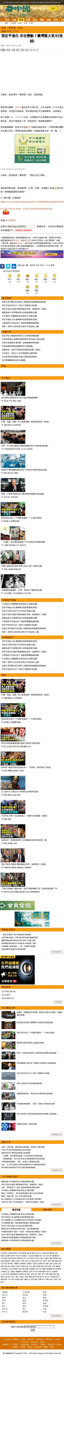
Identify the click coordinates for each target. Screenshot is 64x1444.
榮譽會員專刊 (8, 930)
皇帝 (13, 1279)
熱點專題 (6, 987)
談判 (16, 497)
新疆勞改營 (14, 1274)
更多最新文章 (57, 1170)
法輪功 (12, 1271)
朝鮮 (47, 1263)
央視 (32, 1274)
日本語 (42, 1342)
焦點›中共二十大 (10, 31)
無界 (52, 1347)
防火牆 (55, 1269)
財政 (46, 1266)
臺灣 (30, 127)
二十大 (47, 265)
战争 (19, 795)
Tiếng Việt (34, 1342)
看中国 (19, 10)
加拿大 (51, 1263)
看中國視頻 (10, 220)
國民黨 (52, 1253)
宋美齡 (52, 1277)
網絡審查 (19, 1271)
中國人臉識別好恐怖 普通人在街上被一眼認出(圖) (21, 566)
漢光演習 (46, 1253)
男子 (12, 473)
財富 (49, 1266)
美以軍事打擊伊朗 (8, 991)
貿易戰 (8, 1256)
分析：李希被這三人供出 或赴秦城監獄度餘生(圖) (20, 1187)
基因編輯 (49, 1269)
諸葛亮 (17, 1279)
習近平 (18, 107)
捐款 (23, 1339)
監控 (19, 569)
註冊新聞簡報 (8, 1322)
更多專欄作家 (56, 1316)
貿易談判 (7, 1261)
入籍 (5, 1277)
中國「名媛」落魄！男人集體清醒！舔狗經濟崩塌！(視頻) (25, 422)
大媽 (19, 1269)
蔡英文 (6, 1269)
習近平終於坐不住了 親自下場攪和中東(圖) (19, 305)
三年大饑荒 (8, 593)
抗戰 (37, 1277)
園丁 (4, 1303)
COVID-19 (38, 1253)
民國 (30, 1277)
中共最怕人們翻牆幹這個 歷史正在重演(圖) (19, 316)
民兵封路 (28, 593)
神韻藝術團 (25, 1344)
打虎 (2, 1263)
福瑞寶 (22, 1347)
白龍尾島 (55, 1271)
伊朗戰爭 (27, 868)
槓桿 (5, 1266)
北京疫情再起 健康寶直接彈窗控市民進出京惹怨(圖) (23, 339)
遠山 (24, 1298)
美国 (9, 795)
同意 (53, 8)
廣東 (5, 473)
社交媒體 (39, 1263)
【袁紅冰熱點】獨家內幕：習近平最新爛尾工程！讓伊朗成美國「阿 (29, 889)
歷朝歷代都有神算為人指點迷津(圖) (30, 1043)
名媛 (5, 425)
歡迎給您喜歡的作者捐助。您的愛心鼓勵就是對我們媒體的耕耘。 (27, 209)
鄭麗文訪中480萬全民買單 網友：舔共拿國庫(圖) (20, 1229)
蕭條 (18, 521)
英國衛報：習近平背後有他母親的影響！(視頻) (21, 350)
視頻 (3, 675)
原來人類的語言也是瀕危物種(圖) (29, 1083)
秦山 (4, 1306)
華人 (35, 1274)
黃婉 (14, 401)
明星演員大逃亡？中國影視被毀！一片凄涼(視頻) (21, 518)
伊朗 (12, 497)
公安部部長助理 (9, 449)
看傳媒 (15, 1347)
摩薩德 (13, 868)
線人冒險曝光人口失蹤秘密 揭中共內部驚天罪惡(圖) (21, 1199)
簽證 (57, 1274)
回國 (2, 1277)
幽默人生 (27, 1279)
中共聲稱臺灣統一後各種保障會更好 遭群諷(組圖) (20, 1223)
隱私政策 (49, 1339)
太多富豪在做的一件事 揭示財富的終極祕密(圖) (19, 937)
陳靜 (24, 1300)
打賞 (13, 50)
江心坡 (3, 1274)
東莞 (9, 473)
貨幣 (13, 1266)
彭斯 (59, 1258)
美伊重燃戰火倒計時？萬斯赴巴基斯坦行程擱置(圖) (36, 1063)
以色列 (14, 795)
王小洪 (23, 449)
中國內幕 (7, 868)
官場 (21, 20)
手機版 (3, 50)
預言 (18, 746)
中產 (53, 1266)
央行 (59, 1263)
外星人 (51, 1279)
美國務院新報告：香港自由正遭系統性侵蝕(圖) (35, 1093)
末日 (29, 746)
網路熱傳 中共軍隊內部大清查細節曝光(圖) (19, 312)
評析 (31, 23)
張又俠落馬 (6, 995)
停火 (9, 497)
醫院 (16, 473)
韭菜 (15, 843)
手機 (39, 1279)
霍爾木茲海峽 (13, 771)
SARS (8, 1274)
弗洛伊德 (20, 1258)
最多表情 (47, 1210)
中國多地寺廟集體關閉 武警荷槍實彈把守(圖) (18, 1237)
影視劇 (6, 521)
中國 (5, 569)
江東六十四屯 (33, 1271)
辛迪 (45, 1312)
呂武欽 (17, 449)
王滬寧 (17, 1261)
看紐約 (59, 1344)
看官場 (12, 28)
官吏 (25, 23)
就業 (9, 819)
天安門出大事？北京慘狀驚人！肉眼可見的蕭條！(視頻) (24, 816)
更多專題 (58, 1002)
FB (44, 1263)
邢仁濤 (5, 1309)
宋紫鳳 (5, 1292)
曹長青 (25, 1312)
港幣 (34, 1266)
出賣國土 (24, 1256)
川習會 (21, 771)
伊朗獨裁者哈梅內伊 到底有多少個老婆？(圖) (18, 943)
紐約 (49, 20)
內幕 (20, 23)
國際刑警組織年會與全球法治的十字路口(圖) (18, 940)
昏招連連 (12, 545)
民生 (13, 1277)
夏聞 (45, 1298)
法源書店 (34, 1344)
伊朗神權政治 (35, 892)
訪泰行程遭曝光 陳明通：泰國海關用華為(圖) (20, 343)
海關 (50, 1274)
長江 (41, 1256)
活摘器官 (25, 1271)
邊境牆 (55, 1258)
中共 (17, 117)
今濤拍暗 (26, 1292)
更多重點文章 (56, 1134)
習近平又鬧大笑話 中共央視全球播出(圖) (18, 611)
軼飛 (4, 1298)
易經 (22, 1279)
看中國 (10, 1263)
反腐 (60, 1261)
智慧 (32, 1279)
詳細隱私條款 (18, 8)
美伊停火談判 (9, 892)
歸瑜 (45, 1295)
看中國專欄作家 (10, 1288)
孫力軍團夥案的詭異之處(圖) (14, 360)
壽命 (55, 1279)
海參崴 (58, 1266)
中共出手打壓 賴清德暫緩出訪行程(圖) (16, 1150)
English (57, 1339)
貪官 (49, 1261)
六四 (2, 1258)
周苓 (4, 1300)
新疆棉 (36, 1256)
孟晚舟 (46, 1258)
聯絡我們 (16, 1339)
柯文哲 (13, 1258)
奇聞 (47, 1279)
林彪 (2, 1279)
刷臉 (16, 569)
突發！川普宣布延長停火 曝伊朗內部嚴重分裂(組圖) (22, 494)
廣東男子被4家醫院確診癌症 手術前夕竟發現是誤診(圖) (24, 470)
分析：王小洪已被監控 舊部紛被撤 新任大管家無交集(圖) (24, 446)
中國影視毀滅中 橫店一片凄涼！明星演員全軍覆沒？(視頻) (23, 1232)
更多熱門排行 (57, 1205)
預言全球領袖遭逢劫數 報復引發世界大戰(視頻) (20, 743)
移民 (39, 1274)
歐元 (26, 1266)
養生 (2, 1282)
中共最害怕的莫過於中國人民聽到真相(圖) (19, 357)
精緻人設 (10, 425)
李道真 (25, 1295)
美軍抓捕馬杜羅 (8, 998)
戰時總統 (23, 746)
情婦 (52, 1261)
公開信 (18, 401)
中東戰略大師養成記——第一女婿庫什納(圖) (18, 946)
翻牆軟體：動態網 (41, 1347)
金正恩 (36, 1258)
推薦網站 (5, 1344)
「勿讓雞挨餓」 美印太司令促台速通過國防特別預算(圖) (23, 1159)
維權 (59, 1269)
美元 (9, 1266)
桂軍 (33, 1277)
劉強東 (15, 1269)
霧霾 (44, 1269)
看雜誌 (42, 1344)
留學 (47, 1274)
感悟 (36, 1279)
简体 (8, 50)
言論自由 (22, 1274)
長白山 (49, 1271)
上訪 (8, 1271)
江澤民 (22, 1261)
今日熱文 (6, 378)
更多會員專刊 (57, 952)
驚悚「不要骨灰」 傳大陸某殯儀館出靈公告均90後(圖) (22, 1193)
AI (9, 521)
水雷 (27, 892)
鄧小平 (57, 1277)
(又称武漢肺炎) (12, 1253)
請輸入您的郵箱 (17, 1327)
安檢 (5, 819)
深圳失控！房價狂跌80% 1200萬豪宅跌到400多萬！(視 (24, 840)
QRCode (21, 265)
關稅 (51, 1258)
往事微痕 (23, 1263)
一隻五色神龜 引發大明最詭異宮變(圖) (16, 935)
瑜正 (24, 1309)
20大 (42, 265)
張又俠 (18, 1256)
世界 (56, 20)
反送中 (45, 1261)
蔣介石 (47, 1277)
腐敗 (56, 1261)
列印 (22, 50)
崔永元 (27, 1261)
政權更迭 (20, 868)
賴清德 (24, 1253)
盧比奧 (29, 1253)
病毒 (33, 1253)
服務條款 (40, 1339)
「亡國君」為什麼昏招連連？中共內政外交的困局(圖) (23, 542)
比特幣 (22, 1266)
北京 (10, 1269)
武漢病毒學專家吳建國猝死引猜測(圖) (17, 346)
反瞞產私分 (20, 593)
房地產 (10, 843)
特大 (27, 50)
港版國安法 (55, 1256)
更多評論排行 (56, 1243)
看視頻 (30, 1347)
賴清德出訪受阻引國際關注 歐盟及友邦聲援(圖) (35, 1022)
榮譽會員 (15, 240)
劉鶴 (12, 1261)
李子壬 (5, 1312)
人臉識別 (10, 569)
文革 (59, 1279)
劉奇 (5, 1279)
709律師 (3, 1271)
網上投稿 (7, 1339)
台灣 (2, 1269)
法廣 (34, 1263)
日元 (30, 1266)
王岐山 (41, 1258)
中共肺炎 (4, 1253)
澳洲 (26, 1277)
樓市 (42, 1266)
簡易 (45, 1292)
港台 (35, 20)
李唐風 (45, 1300)
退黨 (5, 1258)
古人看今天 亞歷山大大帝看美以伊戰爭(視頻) (19, 792)
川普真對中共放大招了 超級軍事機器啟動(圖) (20, 323)
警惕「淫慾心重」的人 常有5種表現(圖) (16, 1196)
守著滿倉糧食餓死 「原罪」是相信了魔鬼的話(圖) (21, 590)
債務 (2, 1266)
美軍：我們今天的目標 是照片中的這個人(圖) (20, 326)
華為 (32, 1258)
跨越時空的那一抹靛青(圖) (27, 1124)
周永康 (6, 401)
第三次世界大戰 (10, 746)
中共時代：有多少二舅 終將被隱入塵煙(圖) (19, 353)
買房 (5, 843)
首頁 (7, 20)
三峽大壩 (31, 1256)
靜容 (24, 1306)
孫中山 (41, 1277)
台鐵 (56, 1253)
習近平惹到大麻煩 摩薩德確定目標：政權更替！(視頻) (24, 309)
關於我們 (31, 1339)
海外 (17, 1277)
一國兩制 (16, 1263)
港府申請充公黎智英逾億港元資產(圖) (15, 1153)
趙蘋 (45, 1303)
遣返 (54, 1274)
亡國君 (6, 545)
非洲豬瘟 (32, 1269)
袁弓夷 (49, 1256)
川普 (5, 497)
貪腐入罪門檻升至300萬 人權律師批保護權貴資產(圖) (24, 302)
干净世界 (14, 1344)
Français (24, 1342)
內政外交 (23, 545)
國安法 (3, 1256)
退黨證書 (51, 1344)
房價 (23, 1269)
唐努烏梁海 (42, 1271)
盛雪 (24, 1303)
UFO (24, 1258)
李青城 (45, 1306)
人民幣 (17, 1266)
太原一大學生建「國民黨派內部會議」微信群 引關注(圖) (23, 1147)
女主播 (27, 1274)
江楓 (45, 1309)
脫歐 (55, 1263)
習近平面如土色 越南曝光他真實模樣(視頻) (19, 319)
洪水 (44, 1256)
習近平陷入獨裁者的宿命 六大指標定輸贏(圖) (20, 336)
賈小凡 (5, 1295)
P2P (40, 1269)
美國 (28, 20)
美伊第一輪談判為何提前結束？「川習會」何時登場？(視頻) (26, 767)
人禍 (13, 593)
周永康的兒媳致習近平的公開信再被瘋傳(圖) (19, 398)
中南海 (13, 23)
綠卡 (9, 1277)
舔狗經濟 (17, 425)
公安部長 (29, 449)
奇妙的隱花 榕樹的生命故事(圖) (13, 949)
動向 (6, 23)
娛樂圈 (13, 521)
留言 (18, 50)
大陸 (14, 20)
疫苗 (9, 1258)
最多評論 (16, 1210)
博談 (42, 20)
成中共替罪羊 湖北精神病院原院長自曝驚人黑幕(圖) (37, 1114)
